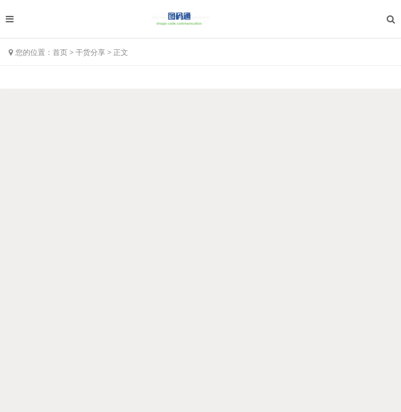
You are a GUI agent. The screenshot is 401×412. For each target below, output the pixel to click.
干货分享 (90, 52)
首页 (60, 52)
